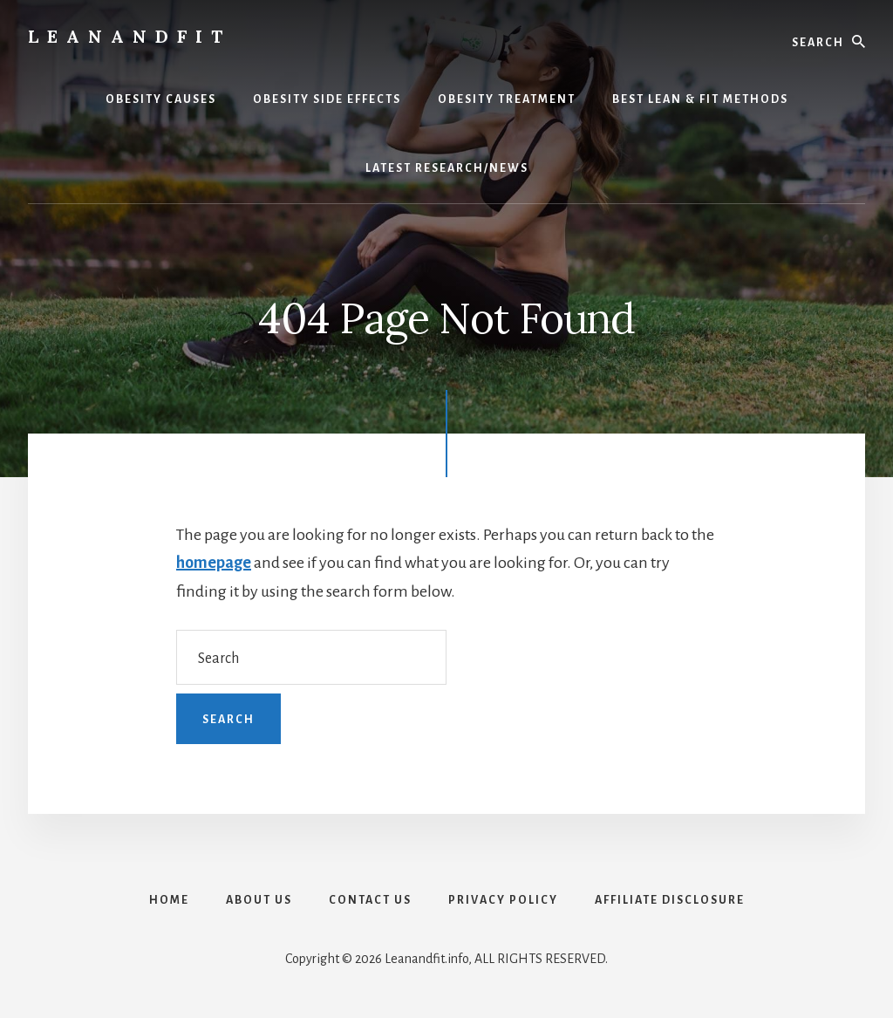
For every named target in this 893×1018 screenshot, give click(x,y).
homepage (213, 562)
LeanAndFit (129, 36)
